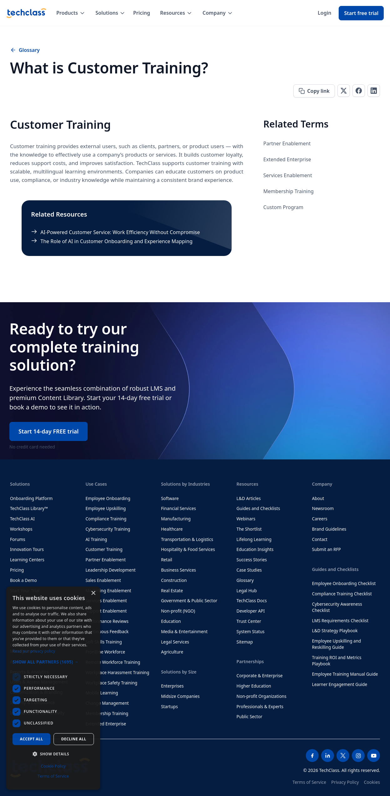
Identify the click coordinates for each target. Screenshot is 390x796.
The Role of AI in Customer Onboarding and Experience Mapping (116, 241)
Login (324, 12)
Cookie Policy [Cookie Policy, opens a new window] (53, 766)
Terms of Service (309, 782)
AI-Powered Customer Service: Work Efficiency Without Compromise (120, 232)
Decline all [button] (73, 739)
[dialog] (53, 688)
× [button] (93, 593)
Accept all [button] (31, 739)
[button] (70, 13)
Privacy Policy (345, 782)
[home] (26, 13)
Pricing (141, 12)
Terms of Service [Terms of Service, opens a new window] (53, 776)
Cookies (372, 782)
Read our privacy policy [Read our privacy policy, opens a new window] (34, 651)
